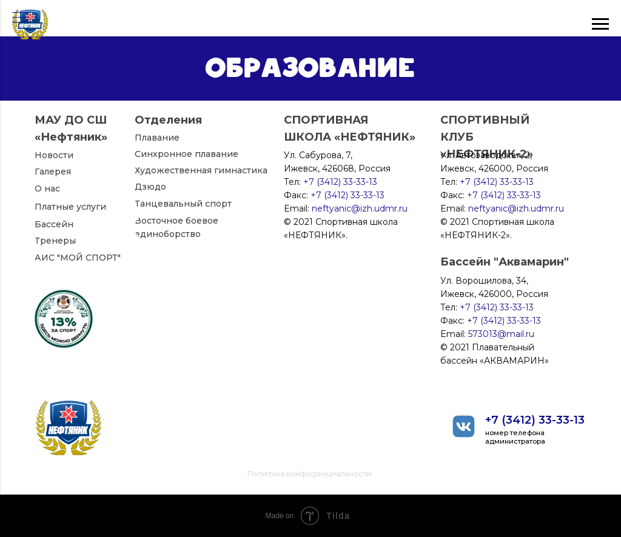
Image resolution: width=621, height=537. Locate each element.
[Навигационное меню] (20, 18)
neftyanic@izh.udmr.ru (516, 208)
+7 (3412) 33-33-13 (535, 420)
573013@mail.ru (501, 334)
